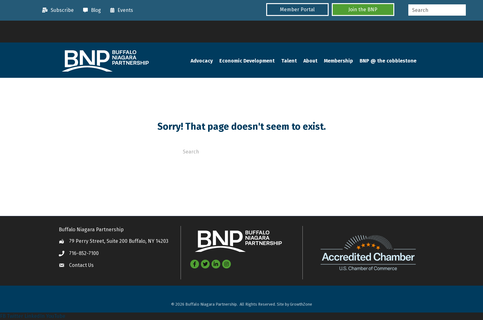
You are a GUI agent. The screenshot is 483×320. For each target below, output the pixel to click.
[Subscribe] (56, 10)
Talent (289, 61)
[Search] (241, 151)
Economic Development (247, 61)
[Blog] (90, 10)
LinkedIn (34, 316)
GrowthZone (301, 304)
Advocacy (202, 61)
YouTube (55, 316)
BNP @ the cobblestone (388, 61)
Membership (338, 61)
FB (3, 316)
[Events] (120, 10)
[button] (297, 9)
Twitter (15, 316)
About (310, 61)
